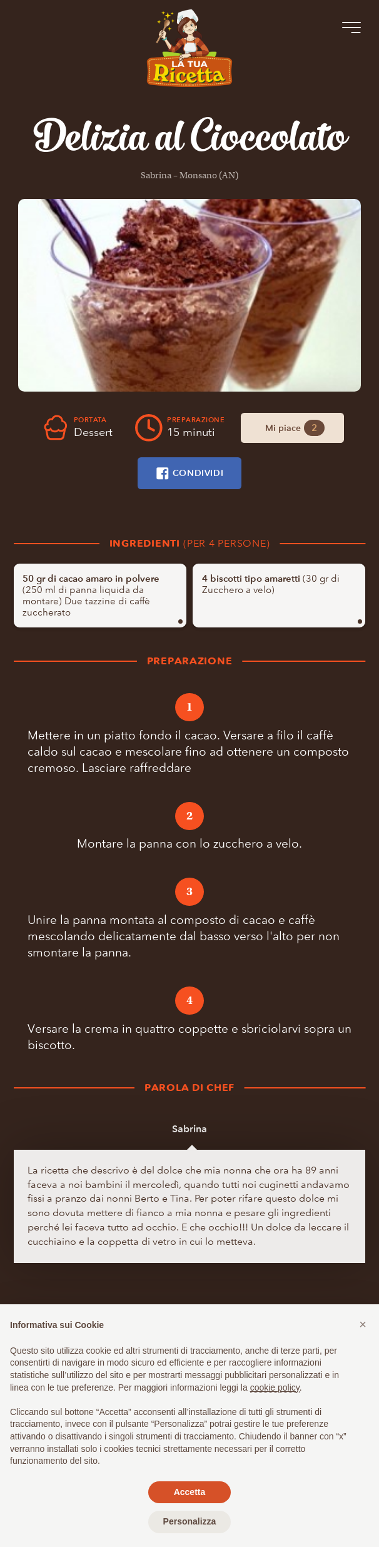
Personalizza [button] (189, 1521)
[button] (363, 1324)
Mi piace (294, 427)
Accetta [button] (190, 1492)
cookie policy (275, 1387)
